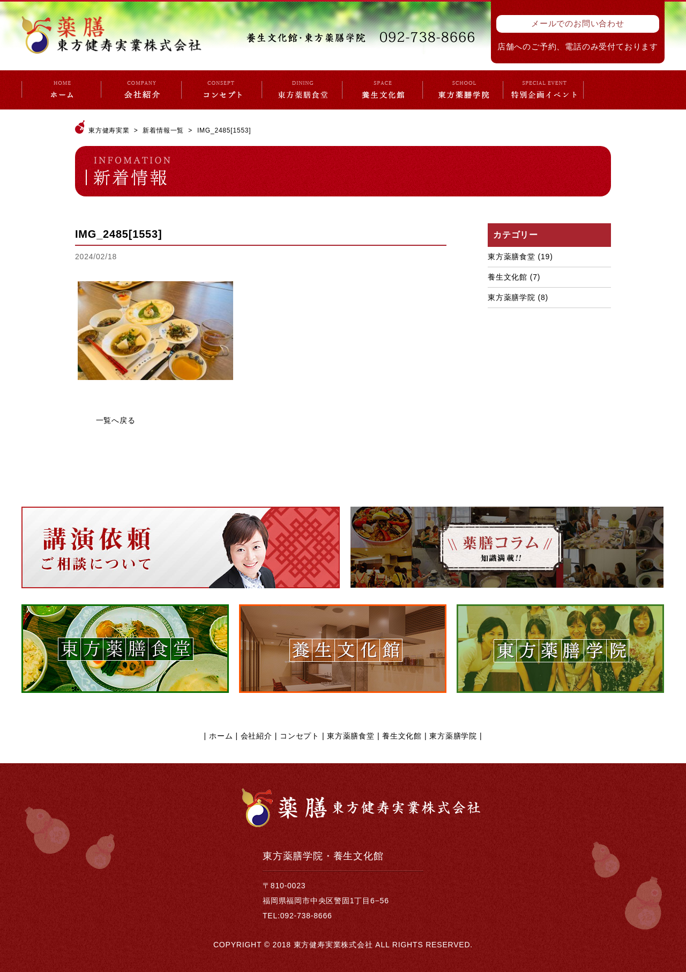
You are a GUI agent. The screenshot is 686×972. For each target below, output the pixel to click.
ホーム (221, 736)
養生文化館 (507, 277)
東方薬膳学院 (511, 297)
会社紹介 (256, 736)
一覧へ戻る (116, 420)
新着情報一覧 (163, 130)
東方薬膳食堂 (511, 256)
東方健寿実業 (109, 130)
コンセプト (299, 736)
